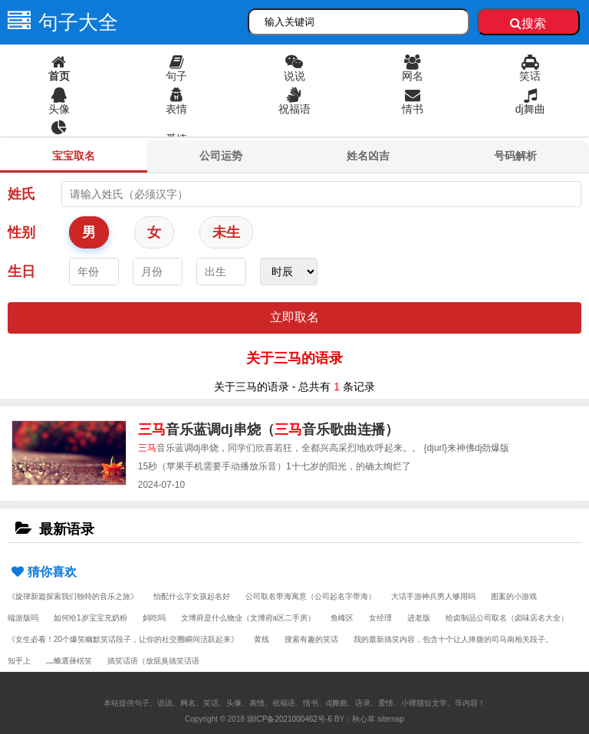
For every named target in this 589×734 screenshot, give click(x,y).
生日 (21, 271)
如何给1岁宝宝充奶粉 (90, 618)
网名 (413, 68)
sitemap (390, 719)
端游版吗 (23, 618)
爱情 (176, 139)
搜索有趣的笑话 (311, 639)
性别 (21, 232)
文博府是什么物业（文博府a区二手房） (248, 618)
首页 (59, 68)
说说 (294, 68)
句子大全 (59, 22)
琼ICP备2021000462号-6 (289, 719)
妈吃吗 (154, 618)
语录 (59, 134)
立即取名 (294, 317)
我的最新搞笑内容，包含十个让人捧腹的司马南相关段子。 (453, 639)
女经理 (380, 618)
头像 (59, 101)
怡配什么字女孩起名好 (191, 596)
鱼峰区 (342, 618)
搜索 (528, 23)
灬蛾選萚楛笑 (69, 661)
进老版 (418, 618)
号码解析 (515, 156)
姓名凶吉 (368, 156)
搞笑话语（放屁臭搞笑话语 (153, 661)
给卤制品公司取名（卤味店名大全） (507, 618)
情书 (413, 101)
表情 (177, 101)
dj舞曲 (530, 101)
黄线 (261, 639)
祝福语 (294, 101)
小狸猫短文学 (424, 703)
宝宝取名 (73, 156)
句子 (177, 68)
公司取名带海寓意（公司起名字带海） (310, 596)
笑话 (530, 68)
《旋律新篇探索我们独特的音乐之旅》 (73, 596)
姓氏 (21, 194)
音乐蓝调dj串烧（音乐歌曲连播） (268, 429)
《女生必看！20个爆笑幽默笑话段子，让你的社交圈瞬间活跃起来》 (123, 639)
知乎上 (19, 661)
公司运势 (220, 156)
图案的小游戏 (514, 596)
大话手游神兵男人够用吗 (433, 596)
